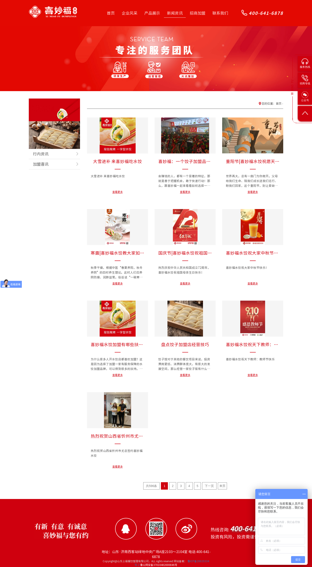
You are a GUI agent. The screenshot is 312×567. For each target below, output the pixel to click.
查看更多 (117, 192)
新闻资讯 (175, 13)
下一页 (209, 486)
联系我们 (220, 13)
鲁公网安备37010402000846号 (158, 565)
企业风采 (129, 13)
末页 (222, 485)
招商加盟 (197, 13)
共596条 (151, 486)
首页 (111, 13)
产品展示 (152, 13)
